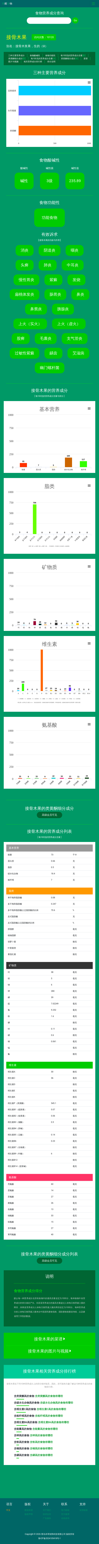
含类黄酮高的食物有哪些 (49, 1396)
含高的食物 (24, 1397)
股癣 (21, 338)
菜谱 (86, 58)
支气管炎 (74, 338)
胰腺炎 (63, 309)
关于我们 (47, 1510)
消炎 (24, 250)
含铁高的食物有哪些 (41, 1442)
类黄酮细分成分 (17, 58)
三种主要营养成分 (16, 55)
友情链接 (84, 1510)
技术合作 (47, 1514)
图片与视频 (13, 61)
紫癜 (53, 279)
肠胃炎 (55, 294)
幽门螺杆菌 (49, 367)
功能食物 (49, 217)
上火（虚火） (69, 324)
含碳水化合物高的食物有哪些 (56, 1402)
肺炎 (48, 265)
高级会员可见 (49, 814)
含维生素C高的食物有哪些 (51, 1409)
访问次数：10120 (44, 37)
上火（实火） (30, 324)
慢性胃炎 (26, 279)
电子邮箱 (65, 1510)
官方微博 (65, 1514)
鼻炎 (80, 294)
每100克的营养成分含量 (73, 55)
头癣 (24, 265)
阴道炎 (49, 250)
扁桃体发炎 (24, 294)
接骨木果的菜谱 (49, 1339)
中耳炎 (72, 265)
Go (75, 20)
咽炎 (74, 250)
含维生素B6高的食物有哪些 (53, 1422)
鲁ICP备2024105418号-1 (49, 1538)
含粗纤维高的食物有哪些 (49, 1415)
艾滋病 (78, 353)
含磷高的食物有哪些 (41, 1455)
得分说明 (51, 61)
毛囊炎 (46, 338)
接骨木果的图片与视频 (49, 1351)
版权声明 (29, 1514)
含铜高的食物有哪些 (41, 1448)
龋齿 (53, 353)
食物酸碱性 (35, 55)
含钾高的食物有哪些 (41, 1435)
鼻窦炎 (36, 309)
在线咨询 (65, 1518)
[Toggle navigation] (93, 3)
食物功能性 (50, 55)
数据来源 (29, 1510)
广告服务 (47, 1518)
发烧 (76, 279)
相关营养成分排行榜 (33, 61)
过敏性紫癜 (24, 353)
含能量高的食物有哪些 (45, 1428)
